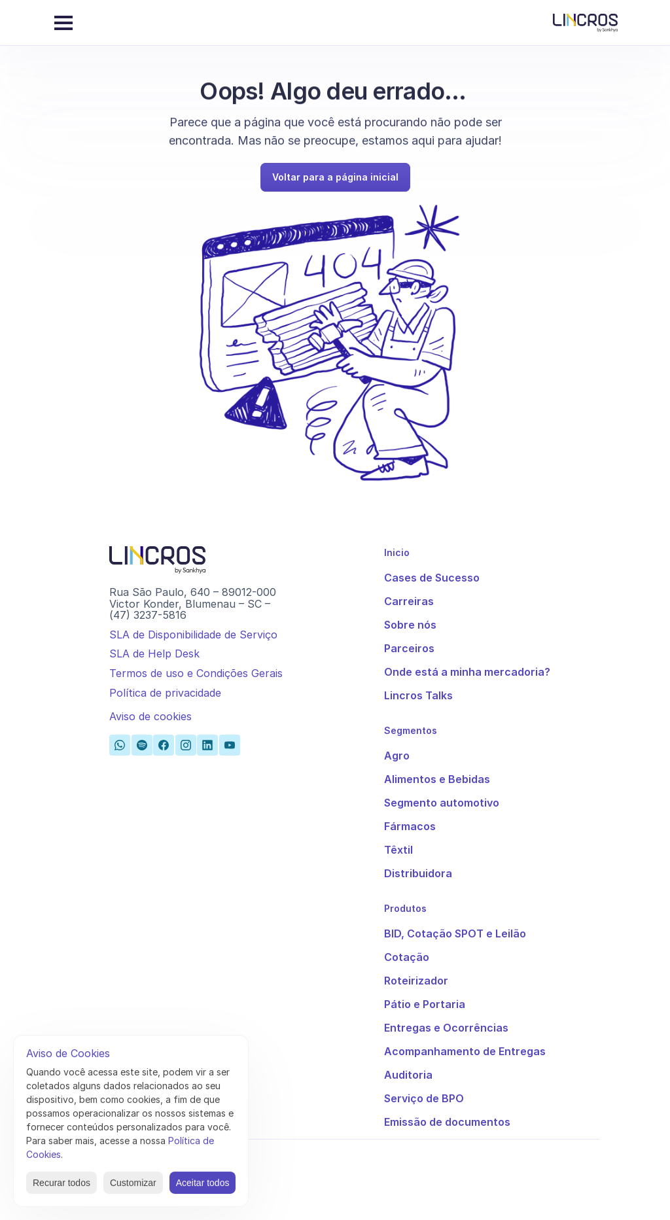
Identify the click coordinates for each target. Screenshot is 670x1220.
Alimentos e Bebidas (437, 779)
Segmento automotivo (441, 802)
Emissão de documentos (447, 1121)
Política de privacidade (165, 692)
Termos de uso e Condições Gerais (196, 673)
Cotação (406, 957)
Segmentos (410, 730)
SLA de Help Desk (154, 653)
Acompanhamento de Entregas (465, 1051)
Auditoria (408, 1074)
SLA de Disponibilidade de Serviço (193, 634)
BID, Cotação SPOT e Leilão (455, 933)
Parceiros (409, 648)
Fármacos (410, 826)
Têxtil (398, 849)
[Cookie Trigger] (150, 716)
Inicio (397, 552)
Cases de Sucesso (432, 577)
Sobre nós (410, 624)
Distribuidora (418, 873)
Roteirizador (416, 980)
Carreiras (409, 601)
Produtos (405, 908)
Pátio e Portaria (424, 1004)
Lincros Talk (415, 695)
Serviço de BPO (424, 1098)
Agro (397, 755)
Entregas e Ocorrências (446, 1027)
